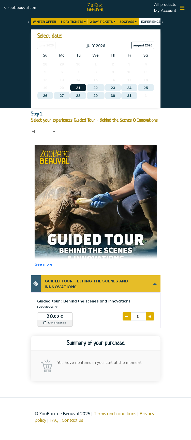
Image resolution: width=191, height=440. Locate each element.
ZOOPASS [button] (127, 22)
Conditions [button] (45, 307)
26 (45, 95)
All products (165, 4)
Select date (49, 36)
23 (113, 88)
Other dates (54, 323)
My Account (165, 10)
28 (78, 95)
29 (95, 95)
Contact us (72, 420)
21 (78, 88)
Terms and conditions (115, 413)
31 (129, 95)
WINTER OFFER (44, 22)
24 (129, 88)
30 (113, 95)
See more (43, 264)
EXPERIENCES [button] (152, 22)
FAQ (54, 420)
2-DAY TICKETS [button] (101, 22)
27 (62, 95)
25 (146, 88)
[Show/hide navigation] (182, 7)
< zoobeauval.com (20, 7)
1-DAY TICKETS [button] (72, 22)
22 (95, 88)
